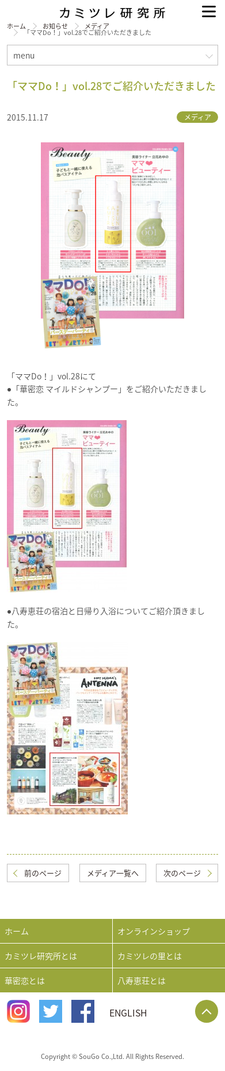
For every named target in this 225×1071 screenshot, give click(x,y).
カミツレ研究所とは (41, 955)
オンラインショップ (153, 931)
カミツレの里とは (149, 955)
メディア (97, 26)
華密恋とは (25, 980)
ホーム (16, 26)
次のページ (182, 872)
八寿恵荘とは (141, 980)
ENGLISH (128, 1012)
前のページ (43, 872)
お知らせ (55, 26)
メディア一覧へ (113, 872)
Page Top (206, 1011)
